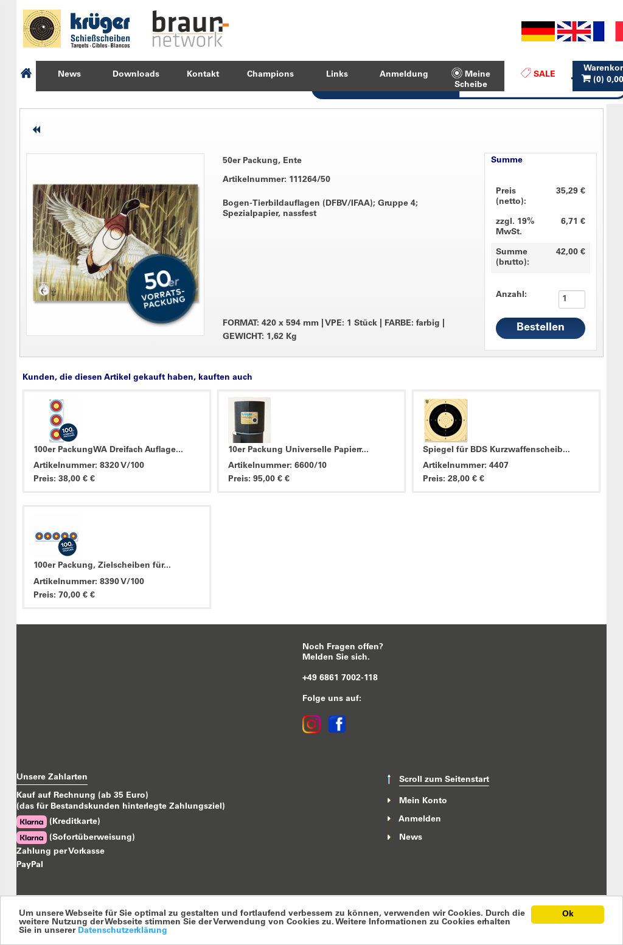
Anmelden (420, 819)
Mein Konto (423, 801)
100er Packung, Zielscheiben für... (102, 566)
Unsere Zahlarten (52, 777)
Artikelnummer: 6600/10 (277, 466)
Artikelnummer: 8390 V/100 (88, 582)
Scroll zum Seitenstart (444, 780)
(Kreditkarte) (58, 821)
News (410, 838)
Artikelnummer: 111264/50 (276, 180)
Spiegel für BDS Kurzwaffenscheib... (496, 450)
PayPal (29, 865)
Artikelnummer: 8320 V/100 (88, 466)
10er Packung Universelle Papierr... (298, 450)
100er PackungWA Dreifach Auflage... (108, 450)
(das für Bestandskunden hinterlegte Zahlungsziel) (120, 807)
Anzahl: (504, 295)
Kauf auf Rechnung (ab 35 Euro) (82, 796)
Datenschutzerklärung (122, 931)
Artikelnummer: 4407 (466, 466)
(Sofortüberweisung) (75, 837)
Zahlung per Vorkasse (60, 852)
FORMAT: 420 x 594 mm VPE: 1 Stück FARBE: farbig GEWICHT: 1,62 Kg (334, 330)
